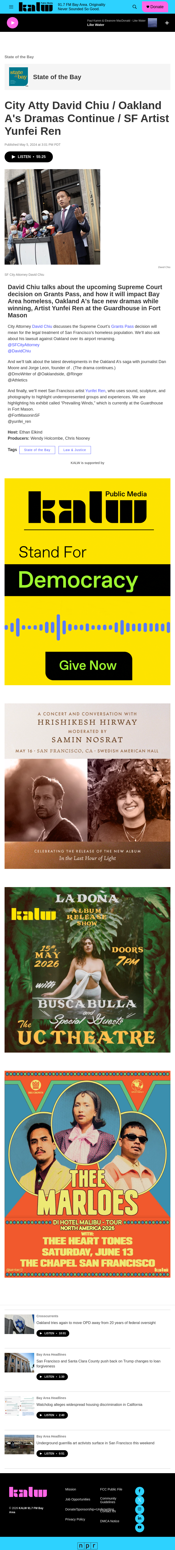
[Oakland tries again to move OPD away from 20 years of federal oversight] (19, 1324)
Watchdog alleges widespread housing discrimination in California (89, 1405)
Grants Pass (122, 326)
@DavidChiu (19, 351)
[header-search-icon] (134, 7)
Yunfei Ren (95, 391)
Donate (157, 7)
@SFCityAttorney (23, 345)
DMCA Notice (109, 1521)
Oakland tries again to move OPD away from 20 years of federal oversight (96, 1323)
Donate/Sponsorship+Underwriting (80, 1509)
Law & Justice (74, 450)
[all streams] (168, 23)
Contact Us (108, 1511)
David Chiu (42, 326)
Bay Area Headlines (51, 1354)
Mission (70, 1489)
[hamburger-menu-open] (11, 6)
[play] (12, 22)
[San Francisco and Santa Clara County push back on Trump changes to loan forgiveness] (19, 1362)
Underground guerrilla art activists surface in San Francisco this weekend (95, 1443)
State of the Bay (57, 76)
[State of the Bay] (18, 77)
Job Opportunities (77, 1499)
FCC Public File (111, 1489)
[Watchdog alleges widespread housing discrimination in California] (19, 1406)
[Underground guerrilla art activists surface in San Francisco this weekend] (19, 1444)
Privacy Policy (75, 1519)
